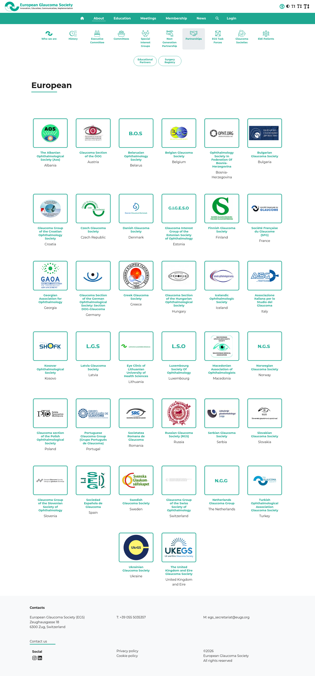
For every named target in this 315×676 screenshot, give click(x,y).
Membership (176, 18)
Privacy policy (127, 651)
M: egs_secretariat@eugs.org (226, 617)
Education (122, 18)
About (99, 18)
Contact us (38, 641)
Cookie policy (127, 656)
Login (231, 18)
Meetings (148, 18)
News (201, 18)
